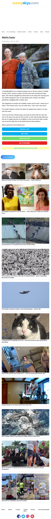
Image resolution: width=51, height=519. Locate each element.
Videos (30, 31)
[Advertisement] (25, 18)
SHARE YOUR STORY (24, 138)
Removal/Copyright (43, 509)
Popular (47, 31)
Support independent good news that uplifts (25, 148)
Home (3, 509)
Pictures (36, 31)
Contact (18, 509)
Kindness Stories (21, 31)
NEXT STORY (24, 134)
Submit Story (25, 510)
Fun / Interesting (11, 31)
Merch (10, 509)
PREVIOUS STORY (24, 129)
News (3, 31)
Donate (33, 509)
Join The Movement (24, 143)
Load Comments (8, 157)
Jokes (41, 31)
